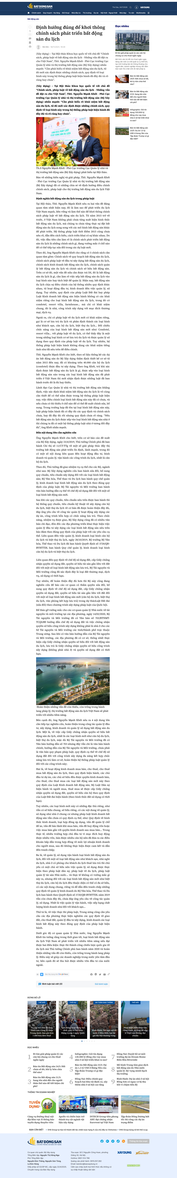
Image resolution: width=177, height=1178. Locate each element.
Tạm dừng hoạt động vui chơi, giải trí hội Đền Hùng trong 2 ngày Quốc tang (73, 1031)
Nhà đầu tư (76, 13)
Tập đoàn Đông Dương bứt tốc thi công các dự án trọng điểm (135, 1119)
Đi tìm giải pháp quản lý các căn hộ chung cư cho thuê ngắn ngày (130, 54)
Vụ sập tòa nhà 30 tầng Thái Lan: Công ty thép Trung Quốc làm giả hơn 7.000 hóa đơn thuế (42, 1031)
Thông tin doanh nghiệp (41, 1092)
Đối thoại (65, 13)
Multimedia (141, 13)
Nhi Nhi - (46, 47)
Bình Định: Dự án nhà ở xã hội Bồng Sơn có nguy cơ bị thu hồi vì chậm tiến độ (133, 1081)
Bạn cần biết (36, 1130)
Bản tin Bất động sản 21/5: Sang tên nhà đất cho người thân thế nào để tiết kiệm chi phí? (139, 96)
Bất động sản (33, 19)
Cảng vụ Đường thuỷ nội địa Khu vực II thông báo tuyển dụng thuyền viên (41, 1119)
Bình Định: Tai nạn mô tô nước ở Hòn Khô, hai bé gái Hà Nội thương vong (104, 1033)
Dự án (96, 13)
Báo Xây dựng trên (56, 974)
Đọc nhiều (122, 26)
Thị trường (87, 13)
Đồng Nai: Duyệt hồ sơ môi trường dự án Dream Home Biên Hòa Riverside (131, 1056)
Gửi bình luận (101, 984)
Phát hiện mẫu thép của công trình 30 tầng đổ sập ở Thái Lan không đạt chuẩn (135, 1031)
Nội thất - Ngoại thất (109, 13)
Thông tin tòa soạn (138, 1141)
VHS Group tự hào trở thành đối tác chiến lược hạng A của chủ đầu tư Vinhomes (82, 1130)
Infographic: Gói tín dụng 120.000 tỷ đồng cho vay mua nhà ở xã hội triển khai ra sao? (139, 115)
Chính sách (36, 13)
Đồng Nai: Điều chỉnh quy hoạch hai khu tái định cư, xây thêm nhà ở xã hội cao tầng (91, 1081)
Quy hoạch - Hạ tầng (51, 13)
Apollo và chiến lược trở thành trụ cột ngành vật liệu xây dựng (71, 1119)
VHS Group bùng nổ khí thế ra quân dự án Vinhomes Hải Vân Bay (147, 1130)
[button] (30, 27)
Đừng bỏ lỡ (34, 997)
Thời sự (73, 1002)
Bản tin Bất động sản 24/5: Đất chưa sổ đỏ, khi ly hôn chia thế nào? (139, 80)
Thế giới (41, 1002)
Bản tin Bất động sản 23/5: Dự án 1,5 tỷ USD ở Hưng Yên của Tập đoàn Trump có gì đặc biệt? (139, 133)
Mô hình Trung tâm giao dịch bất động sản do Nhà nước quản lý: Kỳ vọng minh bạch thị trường (132, 1069)
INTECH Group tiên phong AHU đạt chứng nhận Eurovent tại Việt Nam (104, 1119)
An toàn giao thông (104, 1002)
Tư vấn (131, 13)
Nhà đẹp (123, 13)
